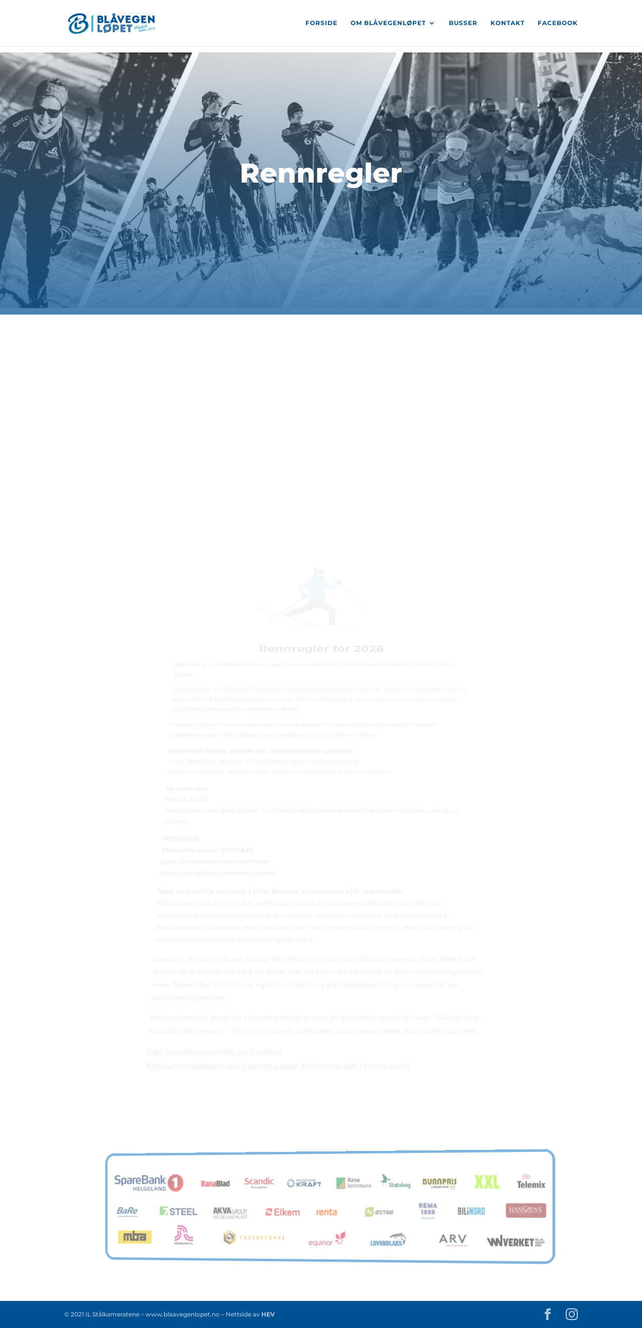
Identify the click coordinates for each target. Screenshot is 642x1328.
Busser (463, 23)
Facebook (558, 23)
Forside (321, 23)
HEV (267, 1314)
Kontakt (508, 23)
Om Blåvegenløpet (388, 23)
